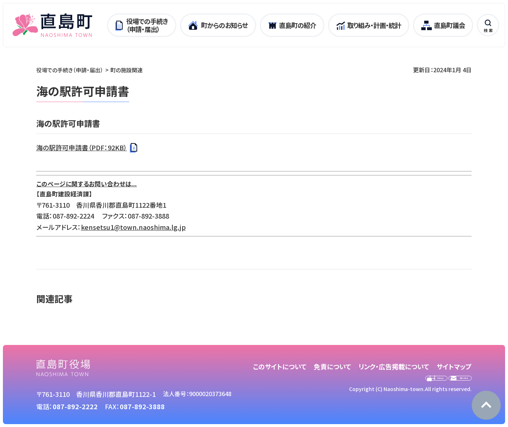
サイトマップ (454, 366)
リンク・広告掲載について (394, 366)
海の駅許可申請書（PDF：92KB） (81, 147)
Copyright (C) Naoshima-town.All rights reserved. (410, 404)
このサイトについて (280, 366)
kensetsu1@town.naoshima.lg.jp (133, 227)
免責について (332, 366)
